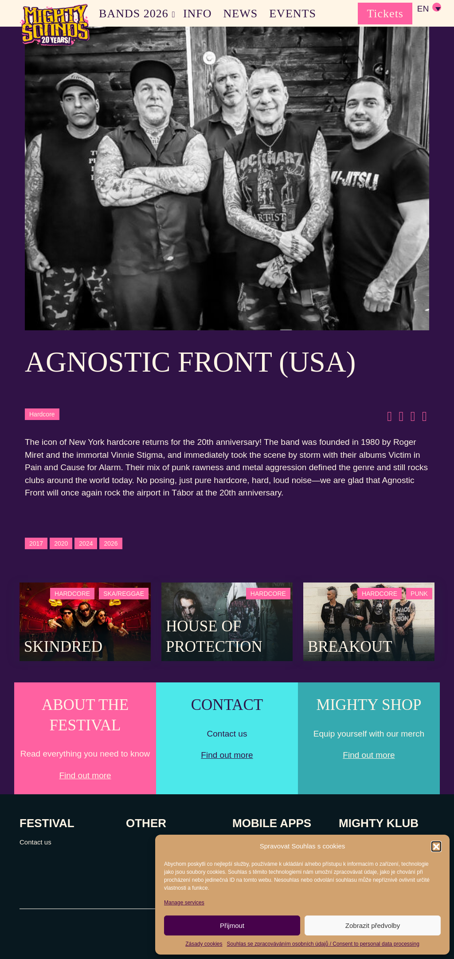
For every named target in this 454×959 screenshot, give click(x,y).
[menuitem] (428, 9)
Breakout (350, 646)
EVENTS (292, 13)
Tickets (385, 13)
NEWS (240, 13)
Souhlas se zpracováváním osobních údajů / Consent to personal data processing (323, 944)
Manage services (184, 903)
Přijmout (232, 925)
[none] (428, 9)
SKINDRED (63, 646)
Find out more (85, 775)
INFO (197, 13)
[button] (436, 846)
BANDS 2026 (133, 13)
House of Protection (214, 636)
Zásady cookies (203, 944)
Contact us (35, 842)
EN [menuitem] (423, 9)
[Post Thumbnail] (85, 621)
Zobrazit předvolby (372, 925)
